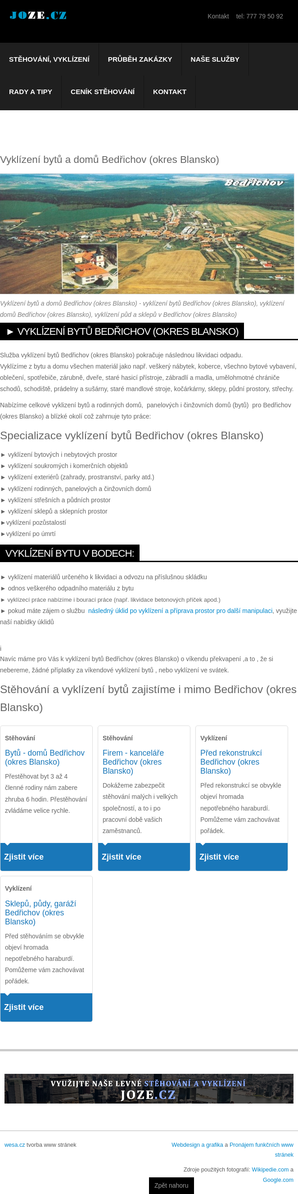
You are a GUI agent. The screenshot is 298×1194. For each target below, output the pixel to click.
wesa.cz (15, 1145)
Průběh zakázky (140, 59)
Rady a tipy (30, 91)
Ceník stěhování (103, 91)
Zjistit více (24, 856)
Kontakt (169, 91)
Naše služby (215, 59)
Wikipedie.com (270, 1170)
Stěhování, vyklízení (49, 59)
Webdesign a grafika (197, 1145)
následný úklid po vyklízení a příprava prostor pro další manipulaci (180, 610)
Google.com (278, 1180)
